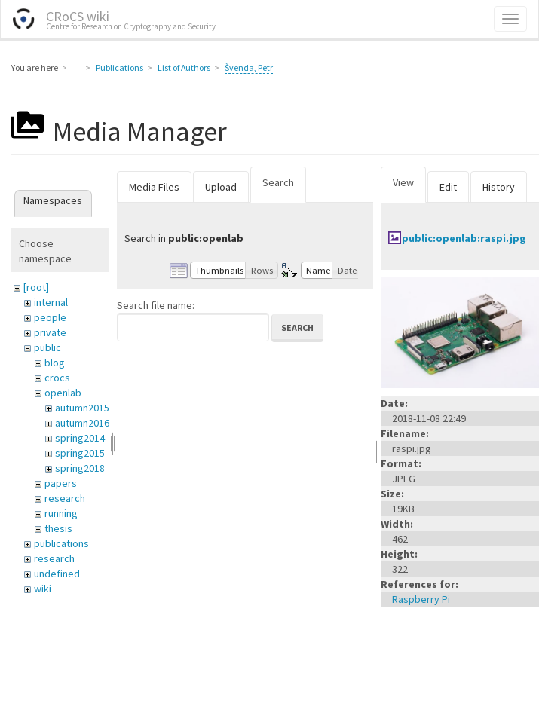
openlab (62, 392)
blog (54, 362)
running (61, 513)
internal (51, 302)
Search (278, 182)
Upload (221, 187)
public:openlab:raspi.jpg (464, 238)
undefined (57, 573)
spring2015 (80, 453)
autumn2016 (82, 423)
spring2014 (80, 438)
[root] (36, 287)
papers (60, 483)
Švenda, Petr (249, 67)
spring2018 (80, 468)
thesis (58, 528)
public (47, 347)
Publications (119, 67)
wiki (42, 588)
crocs (57, 377)
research (64, 498)
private (50, 332)
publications (61, 543)
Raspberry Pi (421, 599)
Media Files (154, 187)
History (498, 187)
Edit (448, 187)
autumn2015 (82, 408)
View (403, 182)
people (50, 317)
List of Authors (184, 67)
